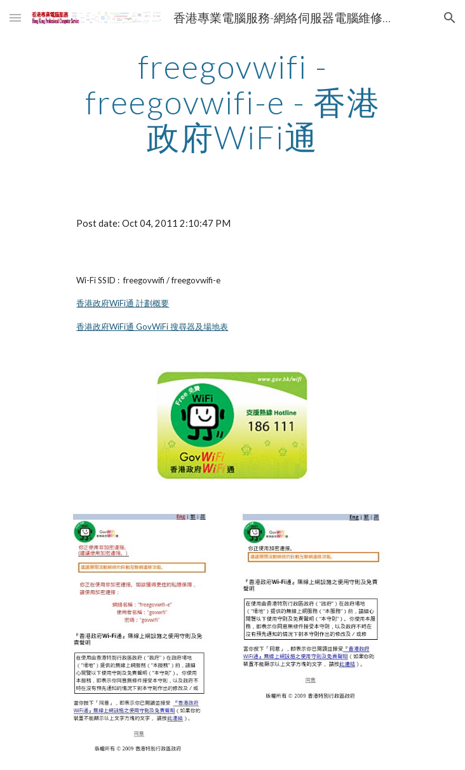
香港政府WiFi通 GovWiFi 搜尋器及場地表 (152, 326)
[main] (232, 102)
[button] (15, 17)
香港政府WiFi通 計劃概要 (122, 303)
